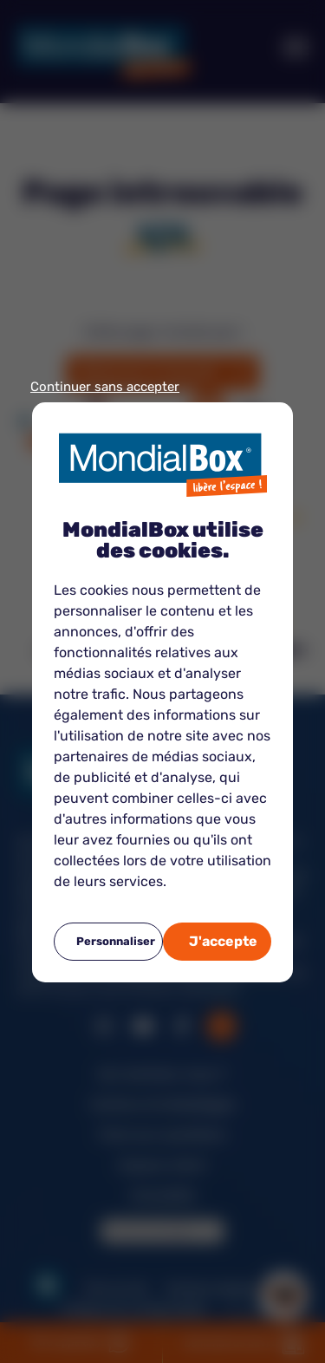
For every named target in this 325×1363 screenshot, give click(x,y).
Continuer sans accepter (104, 387)
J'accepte (223, 941)
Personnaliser (115, 941)
